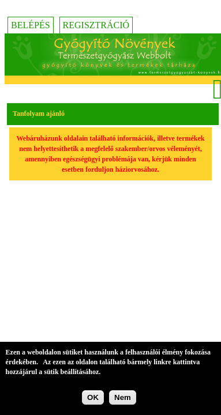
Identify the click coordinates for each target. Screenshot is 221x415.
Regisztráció (96, 25)
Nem (122, 398)
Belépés (30, 25)
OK (93, 398)
